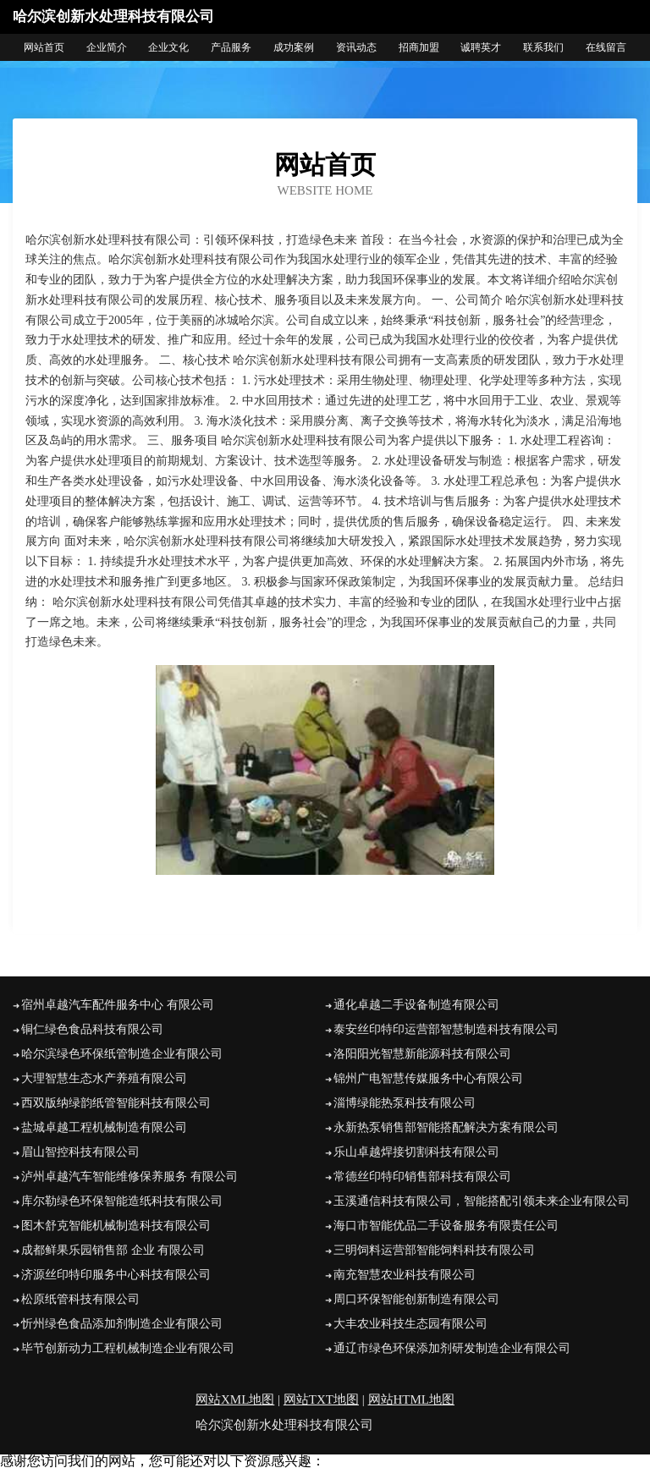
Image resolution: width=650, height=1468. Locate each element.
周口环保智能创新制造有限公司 (416, 1299)
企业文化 (168, 47)
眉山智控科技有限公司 (80, 1152)
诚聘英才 (480, 47)
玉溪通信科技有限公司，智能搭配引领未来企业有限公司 (481, 1201)
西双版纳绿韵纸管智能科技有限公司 (116, 1103)
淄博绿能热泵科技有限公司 (404, 1103)
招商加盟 (419, 47)
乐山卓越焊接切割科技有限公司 (416, 1152)
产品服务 (231, 47)
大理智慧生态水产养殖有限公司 (104, 1078)
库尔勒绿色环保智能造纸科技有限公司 (122, 1201)
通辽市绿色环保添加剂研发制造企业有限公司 (451, 1348)
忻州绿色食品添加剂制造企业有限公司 (122, 1323)
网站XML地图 (235, 1399)
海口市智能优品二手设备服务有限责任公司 (446, 1225)
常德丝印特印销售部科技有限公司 (422, 1176)
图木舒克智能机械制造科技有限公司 (116, 1225)
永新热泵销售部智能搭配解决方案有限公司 (446, 1127)
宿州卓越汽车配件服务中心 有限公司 (117, 1004)
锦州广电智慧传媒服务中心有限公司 (428, 1078)
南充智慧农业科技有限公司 (404, 1274)
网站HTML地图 (411, 1399)
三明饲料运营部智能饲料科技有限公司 (434, 1250)
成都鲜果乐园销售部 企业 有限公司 (113, 1250)
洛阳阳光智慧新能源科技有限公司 (422, 1053)
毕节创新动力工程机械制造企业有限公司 (127, 1348)
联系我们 (543, 47)
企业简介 (106, 47)
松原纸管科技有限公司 (80, 1299)
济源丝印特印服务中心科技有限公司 (116, 1274)
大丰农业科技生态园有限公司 (410, 1323)
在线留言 (606, 47)
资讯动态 (356, 47)
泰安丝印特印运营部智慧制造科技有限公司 (446, 1029)
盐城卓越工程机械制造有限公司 (104, 1127)
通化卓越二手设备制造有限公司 (416, 1004)
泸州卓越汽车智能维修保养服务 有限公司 (129, 1176)
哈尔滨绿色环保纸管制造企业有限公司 (122, 1053)
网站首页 (44, 47)
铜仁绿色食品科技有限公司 (92, 1029)
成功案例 (293, 47)
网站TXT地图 (321, 1399)
